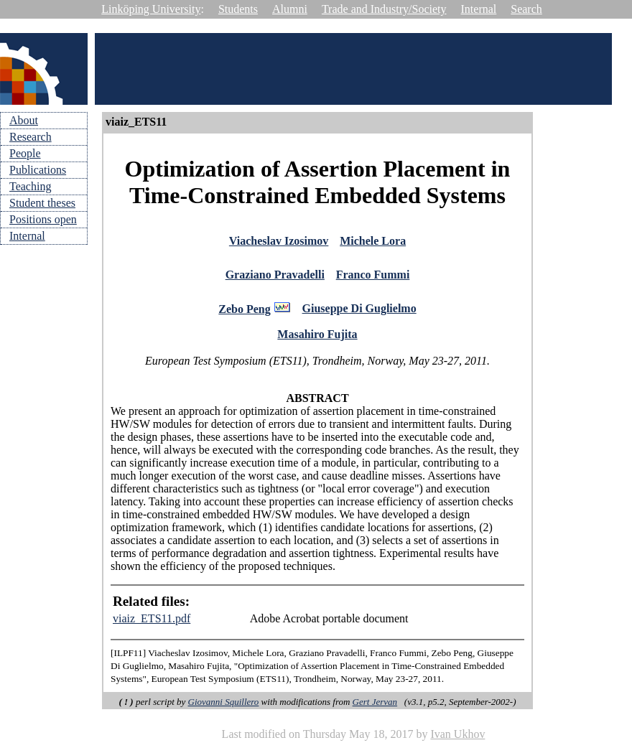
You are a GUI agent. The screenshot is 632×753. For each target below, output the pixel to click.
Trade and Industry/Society (384, 9)
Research (30, 137)
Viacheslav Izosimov (279, 242)
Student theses (42, 203)
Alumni (289, 9)
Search (526, 9)
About (23, 120)
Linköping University (150, 9)
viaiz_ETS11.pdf (151, 625)
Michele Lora (373, 242)
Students (238, 9)
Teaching (30, 186)
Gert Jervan (375, 708)
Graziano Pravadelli (275, 278)
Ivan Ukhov (457, 740)
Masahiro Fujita (317, 341)
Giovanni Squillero (223, 708)
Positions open (43, 219)
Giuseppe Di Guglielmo (359, 314)
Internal (479, 9)
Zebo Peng (244, 315)
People (25, 153)
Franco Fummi (373, 278)
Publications (37, 170)
